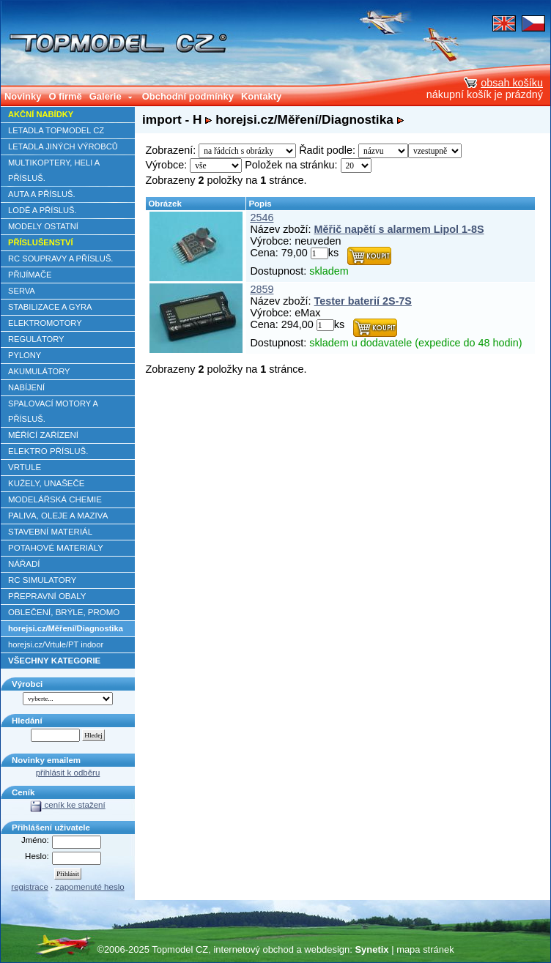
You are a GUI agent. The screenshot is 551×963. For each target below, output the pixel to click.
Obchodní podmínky (188, 96)
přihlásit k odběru (68, 772)
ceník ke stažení (67, 804)
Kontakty (261, 96)
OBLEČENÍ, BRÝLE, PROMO (63, 612)
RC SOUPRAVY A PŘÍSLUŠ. (60, 258)
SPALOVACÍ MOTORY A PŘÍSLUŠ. (53, 411)
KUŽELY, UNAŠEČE (46, 483)
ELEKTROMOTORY (45, 323)
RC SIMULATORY (42, 580)
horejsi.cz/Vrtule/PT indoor (55, 644)
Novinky (22, 96)
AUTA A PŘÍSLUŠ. (41, 194)
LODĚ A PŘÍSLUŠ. (42, 210)
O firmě (64, 96)
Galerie (111, 96)
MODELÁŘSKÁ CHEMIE (55, 499)
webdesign (327, 949)
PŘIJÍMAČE (30, 274)
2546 (261, 217)
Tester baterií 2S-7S (363, 301)
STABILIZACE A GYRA (50, 306)
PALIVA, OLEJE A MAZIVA (58, 515)
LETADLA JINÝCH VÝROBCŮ (63, 146)
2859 (261, 289)
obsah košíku (503, 83)
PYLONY (24, 355)
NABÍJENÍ (26, 387)
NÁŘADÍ (24, 563)
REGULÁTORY (36, 339)
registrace (29, 886)
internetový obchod (253, 949)
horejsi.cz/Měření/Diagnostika (65, 628)
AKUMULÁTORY (39, 371)
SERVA (21, 290)
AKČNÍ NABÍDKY (40, 114)
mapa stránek (425, 949)
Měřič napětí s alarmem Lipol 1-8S (399, 229)
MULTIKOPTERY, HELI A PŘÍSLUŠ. (54, 170)
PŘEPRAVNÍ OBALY (47, 596)
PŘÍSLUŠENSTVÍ (40, 242)
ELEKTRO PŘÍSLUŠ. (48, 451)
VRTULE (24, 467)
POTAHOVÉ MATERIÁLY (55, 547)
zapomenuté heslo (90, 886)
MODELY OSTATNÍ (43, 226)
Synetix (371, 949)
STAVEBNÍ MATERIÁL (50, 531)
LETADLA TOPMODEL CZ (56, 130)
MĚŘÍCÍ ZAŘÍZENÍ (43, 435)
